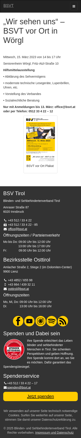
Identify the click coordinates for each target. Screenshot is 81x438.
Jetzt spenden (40, 396)
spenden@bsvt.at (19, 387)
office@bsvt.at (17, 229)
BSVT (8, 5)
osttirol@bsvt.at (18, 289)
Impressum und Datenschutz (54, 432)
